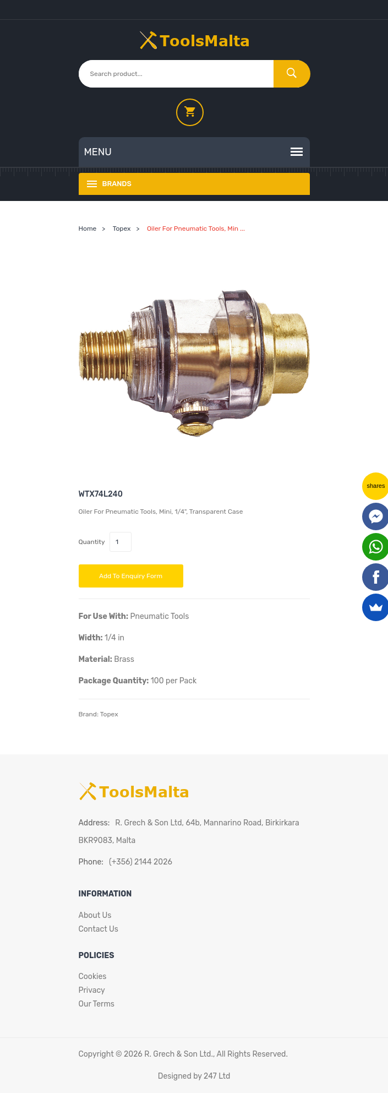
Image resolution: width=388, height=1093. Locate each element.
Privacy (92, 990)
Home (88, 228)
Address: (94, 823)
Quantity (92, 542)
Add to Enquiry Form (130, 576)
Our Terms (97, 1004)
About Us (95, 915)
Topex (122, 228)
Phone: (91, 862)
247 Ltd (217, 1076)
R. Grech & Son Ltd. (178, 1054)
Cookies (93, 976)
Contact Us (98, 929)
